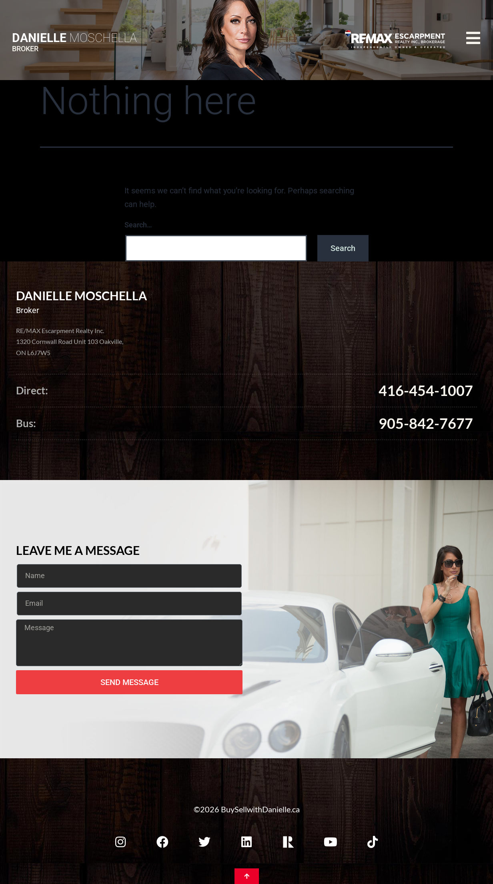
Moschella (74, 38)
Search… (138, 225)
